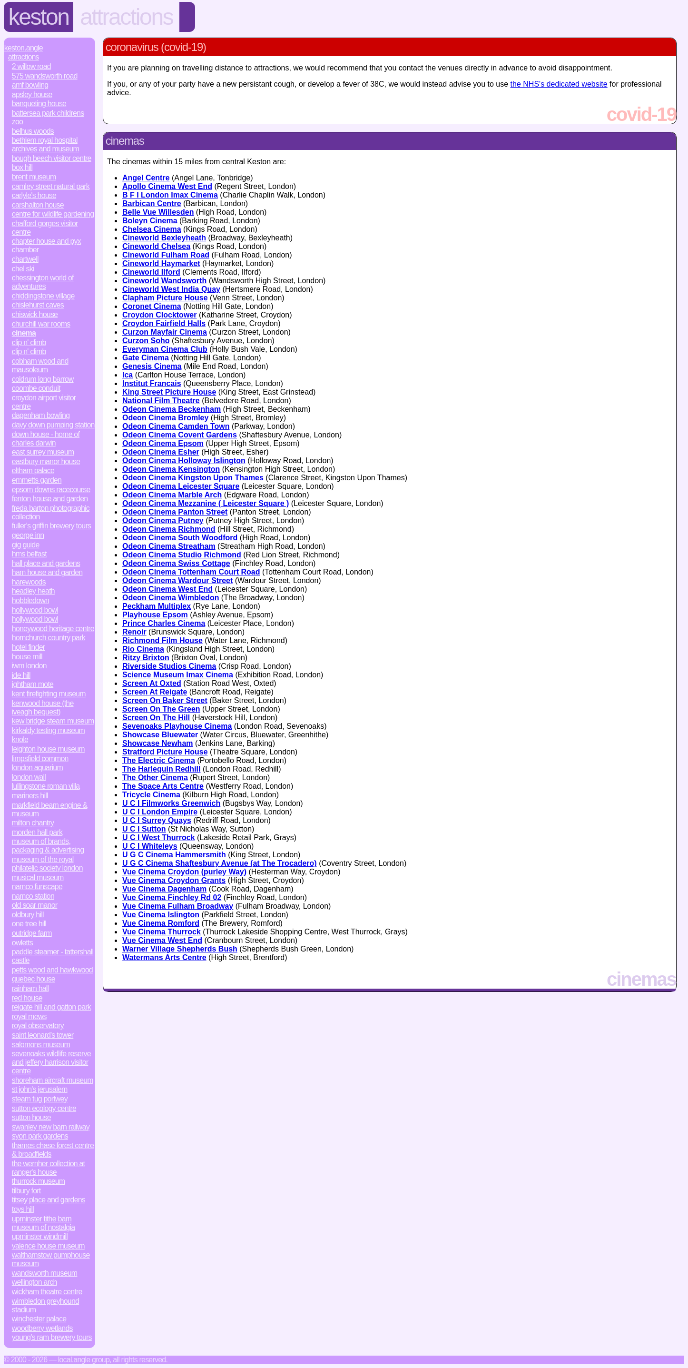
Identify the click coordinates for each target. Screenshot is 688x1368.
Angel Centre (146, 178)
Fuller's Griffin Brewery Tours (51, 526)
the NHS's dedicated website (559, 84)
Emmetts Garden (36, 480)
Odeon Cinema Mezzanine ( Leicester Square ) (205, 503)
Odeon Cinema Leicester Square (180, 486)
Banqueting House (39, 103)
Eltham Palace (33, 470)
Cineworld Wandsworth (164, 281)
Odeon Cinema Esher (160, 452)
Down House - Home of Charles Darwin (45, 438)
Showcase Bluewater (160, 735)
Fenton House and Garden (50, 499)
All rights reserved (139, 1360)
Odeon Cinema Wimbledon (170, 598)
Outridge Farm (32, 933)
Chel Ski (23, 269)
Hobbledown (30, 600)
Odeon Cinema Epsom (163, 443)
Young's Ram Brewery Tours (52, 1337)
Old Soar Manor (35, 905)
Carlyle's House (34, 195)
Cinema (24, 333)
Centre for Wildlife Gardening (53, 214)
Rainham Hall (30, 988)
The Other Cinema (155, 777)
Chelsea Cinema (151, 229)
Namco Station (33, 896)
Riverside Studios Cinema (169, 666)
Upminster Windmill (40, 1236)
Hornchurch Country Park (48, 638)
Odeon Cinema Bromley (165, 418)
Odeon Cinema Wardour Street (177, 580)
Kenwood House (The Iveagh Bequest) (43, 707)
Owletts (22, 943)
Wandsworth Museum (45, 1273)
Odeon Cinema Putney (163, 520)
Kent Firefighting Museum (49, 694)
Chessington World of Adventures (43, 282)
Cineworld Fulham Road (165, 255)
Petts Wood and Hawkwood (52, 970)
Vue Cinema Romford (160, 923)
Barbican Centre (151, 203)
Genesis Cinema (152, 366)
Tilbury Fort (26, 1191)
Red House (27, 998)
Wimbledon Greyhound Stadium (45, 1305)
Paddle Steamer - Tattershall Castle (52, 956)
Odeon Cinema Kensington (171, 469)
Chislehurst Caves (38, 305)
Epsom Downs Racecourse (51, 490)
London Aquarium (37, 767)
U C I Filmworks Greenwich (171, 803)
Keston (39, 17)
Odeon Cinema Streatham (169, 546)
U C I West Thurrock (158, 837)
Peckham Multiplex (156, 606)
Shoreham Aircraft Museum (52, 1080)
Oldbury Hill (28, 915)
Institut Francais (151, 383)
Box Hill (22, 167)
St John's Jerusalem (40, 1089)
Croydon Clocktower (159, 315)
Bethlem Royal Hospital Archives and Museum (45, 144)
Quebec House (33, 979)
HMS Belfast (29, 554)
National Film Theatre (161, 401)
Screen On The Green (161, 709)
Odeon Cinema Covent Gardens (179, 435)
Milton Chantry (33, 823)
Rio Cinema (143, 649)
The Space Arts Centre (163, 786)
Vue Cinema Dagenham (164, 889)
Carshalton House (38, 205)
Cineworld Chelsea (156, 246)
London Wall (29, 777)
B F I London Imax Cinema (170, 195)
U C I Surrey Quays (156, 820)
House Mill (27, 657)
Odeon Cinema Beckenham (171, 409)
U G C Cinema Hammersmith (174, 855)
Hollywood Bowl (35, 610)
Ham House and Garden (47, 572)
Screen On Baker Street (164, 700)
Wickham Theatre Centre (47, 1292)
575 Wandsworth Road (45, 76)
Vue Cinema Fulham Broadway (177, 906)
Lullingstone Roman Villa (46, 786)
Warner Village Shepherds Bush (179, 949)
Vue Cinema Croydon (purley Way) (184, 872)
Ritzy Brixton (145, 658)
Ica (127, 375)
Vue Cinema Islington (160, 915)
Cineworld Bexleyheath (164, 238)
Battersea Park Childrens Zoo (48, 117)
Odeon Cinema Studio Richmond (181, 555)
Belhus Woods (33, 131)
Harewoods (29, 582)
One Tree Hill (29, 924)
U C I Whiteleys (149, 846)
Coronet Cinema (151, 306)
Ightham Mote (32, 684)
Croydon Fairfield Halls (164, 323)
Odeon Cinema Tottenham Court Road (191, 572)
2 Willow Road (31, 66)
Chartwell (25, 259)
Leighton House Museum (48, 749)
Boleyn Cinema (149, 221)
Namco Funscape (37, 886)
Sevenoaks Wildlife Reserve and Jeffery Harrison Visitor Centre (51, 1062)
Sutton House (31, 1117)
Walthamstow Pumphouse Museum (51, 1259)
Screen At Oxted (151, 683)
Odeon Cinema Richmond (169, 529)
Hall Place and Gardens (46, 563)
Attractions (126, 17)
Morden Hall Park (37, 832)
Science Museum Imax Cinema (177, 675)
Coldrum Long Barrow (43, 379)
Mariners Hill (30, 796)
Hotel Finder (28, 647)
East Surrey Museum (43, 452)
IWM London (29, 666)
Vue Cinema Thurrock (161, 932)
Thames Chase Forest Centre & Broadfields (53, 1149)
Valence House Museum (48, 1246)
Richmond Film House (162, 640)
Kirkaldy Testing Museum (48, 730)
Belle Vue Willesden (158, 212)
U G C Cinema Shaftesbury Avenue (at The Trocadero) (219, 863)
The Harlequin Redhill (161, 769)
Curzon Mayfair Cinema (164, 332)
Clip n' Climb (29, 342)
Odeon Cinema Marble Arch (172, 495)
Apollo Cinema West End (167, 186)
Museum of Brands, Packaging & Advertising (48, 845)
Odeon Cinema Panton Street (174, 512)
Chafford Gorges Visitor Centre (45, 227)
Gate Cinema (145, 358)
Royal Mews (29, 1016)
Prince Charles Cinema (163, 623)
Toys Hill (23, 1209)
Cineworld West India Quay (171, 289)
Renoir (134, 632)
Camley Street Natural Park (50, 186)
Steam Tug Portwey (40, 1099)
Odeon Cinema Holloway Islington (184, 460)
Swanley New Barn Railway (50, 1127)
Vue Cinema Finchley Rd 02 (171, 897)
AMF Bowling (30, 85)
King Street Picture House (169, 392)
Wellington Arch (34, 1282)
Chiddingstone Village (43, 296)
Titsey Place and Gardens (48, 1200)
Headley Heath (33, 591)
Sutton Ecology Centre (44, 1108)
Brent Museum (34, 177)
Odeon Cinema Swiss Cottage (176, 563)
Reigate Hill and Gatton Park (51, 1007)
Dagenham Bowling (41, 415)
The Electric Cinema (158, 760)
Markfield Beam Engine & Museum (50, 809)
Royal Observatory (38, 1025)
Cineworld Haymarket (161, 263)
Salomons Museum (41, 1045)
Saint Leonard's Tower (42, 1035)
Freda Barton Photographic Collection (50, 512)
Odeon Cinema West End (167, 589)
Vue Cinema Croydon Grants (174, 880)
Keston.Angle (23, 48)
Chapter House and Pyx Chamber (46, 245)
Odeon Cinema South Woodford (179, 538)
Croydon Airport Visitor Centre (44, 402)
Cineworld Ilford (151, 272)
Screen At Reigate (154, 692)
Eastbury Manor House (46, 461)
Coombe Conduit (36, 388)
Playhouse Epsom (155, 615)
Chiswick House (35, 314)
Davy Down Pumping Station (53, 425)
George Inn (28, 535)
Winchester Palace (39, 1319)
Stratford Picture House (165, 752)
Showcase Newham (157, 743)
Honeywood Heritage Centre (53, 629)
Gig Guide (25, 545)
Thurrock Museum (38, 1181)
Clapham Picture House (165, 298)
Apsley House (32, 94)
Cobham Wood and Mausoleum (40, 365)
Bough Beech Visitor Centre (51, 158)
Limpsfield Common (40, 758)
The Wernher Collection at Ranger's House (48, 1168)
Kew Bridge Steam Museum (53, 721)
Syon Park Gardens (40, 1136)
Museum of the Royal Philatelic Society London (47, 863)
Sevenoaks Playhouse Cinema (177, 726)
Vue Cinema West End (162, 940)
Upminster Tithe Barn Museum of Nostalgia (43, 1223)
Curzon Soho (146, 341)
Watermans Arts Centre (164, 957)
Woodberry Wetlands (42, 1328)
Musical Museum (38, 877)
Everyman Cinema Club (164, 349)
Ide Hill (21, 675)
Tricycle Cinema (151, 795)
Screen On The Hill (156, 718)
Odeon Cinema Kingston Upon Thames (193, 478)
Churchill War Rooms (41, 324)
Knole (20, 739)
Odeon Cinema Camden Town (176, 426)
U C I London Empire (159, 812)
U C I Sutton (144, 829)
